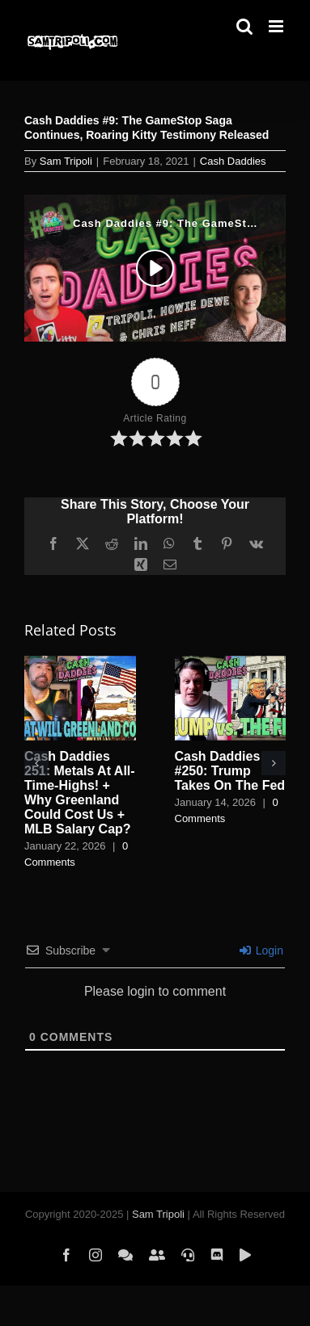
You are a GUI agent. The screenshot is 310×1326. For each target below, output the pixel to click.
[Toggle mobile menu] (277, 26)
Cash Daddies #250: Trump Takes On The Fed (230, 770)
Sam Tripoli (66, 161)
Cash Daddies (233, 161)
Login (261, 950)
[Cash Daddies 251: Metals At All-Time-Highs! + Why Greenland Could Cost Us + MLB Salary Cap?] (80, 662)
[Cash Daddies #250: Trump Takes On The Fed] (231, 662)
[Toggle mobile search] (244, 26)
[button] (36, 763)
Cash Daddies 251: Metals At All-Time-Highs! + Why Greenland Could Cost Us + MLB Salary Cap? (79, 792)
